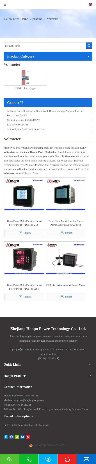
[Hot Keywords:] (89, 45)
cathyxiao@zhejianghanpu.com (28, 129)
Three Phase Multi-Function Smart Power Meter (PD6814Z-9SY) (65, 223)
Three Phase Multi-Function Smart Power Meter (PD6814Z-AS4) (24, 287)
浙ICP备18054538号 (48, 358)
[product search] (45, 45)
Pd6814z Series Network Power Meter (65, 285)
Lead (50, 354)
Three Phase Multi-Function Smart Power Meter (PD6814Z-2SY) (24, 223)
